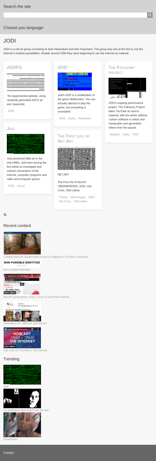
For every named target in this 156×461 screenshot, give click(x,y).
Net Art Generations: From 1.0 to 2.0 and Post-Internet (36, 297)
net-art (21, 185)
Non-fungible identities (16, 269)
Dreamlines (10, 439)
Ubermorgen (77, 197)
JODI (11, 111)
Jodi (5, 386)
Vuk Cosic (65, 201)
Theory (63, 197)
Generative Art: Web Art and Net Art (24, 323)
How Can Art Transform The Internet (25, 350)
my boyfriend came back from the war (26, 410)
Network (115, 134)
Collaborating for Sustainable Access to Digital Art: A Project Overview (45, 256)
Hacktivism (84, 118)
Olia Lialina (80, 201)
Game (71, 118)
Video (125, 134)
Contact (8, 453)
